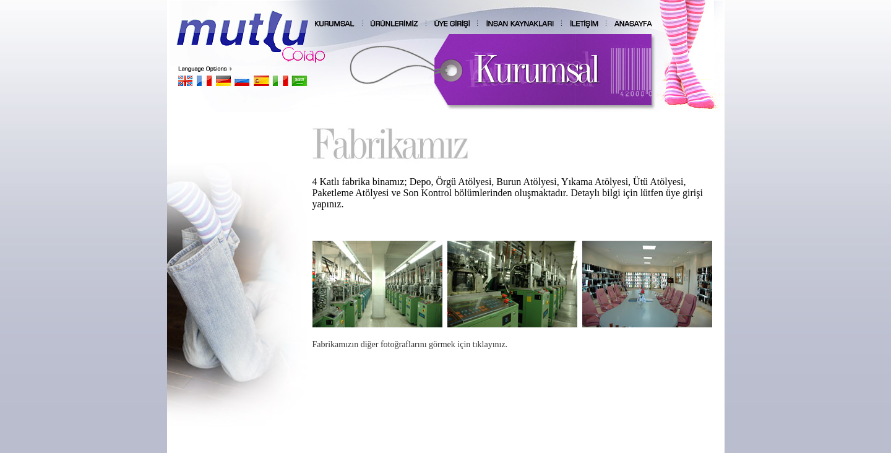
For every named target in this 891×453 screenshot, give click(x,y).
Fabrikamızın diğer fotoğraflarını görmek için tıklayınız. (410, 344)
